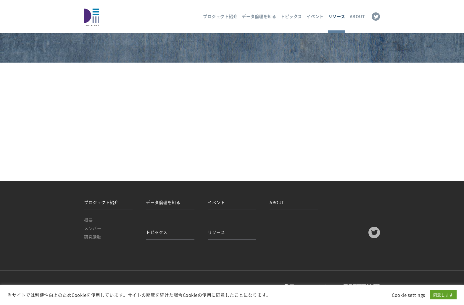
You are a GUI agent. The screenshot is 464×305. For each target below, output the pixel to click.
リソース (336, 16)
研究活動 (92, 237)
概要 (88, 220)
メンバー (92, 228)
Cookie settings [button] (408, 295)
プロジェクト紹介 (220, 16)
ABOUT (357, 16)
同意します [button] (443, 295)
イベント (315, 16)
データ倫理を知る (259, 16)
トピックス (291, 16)
